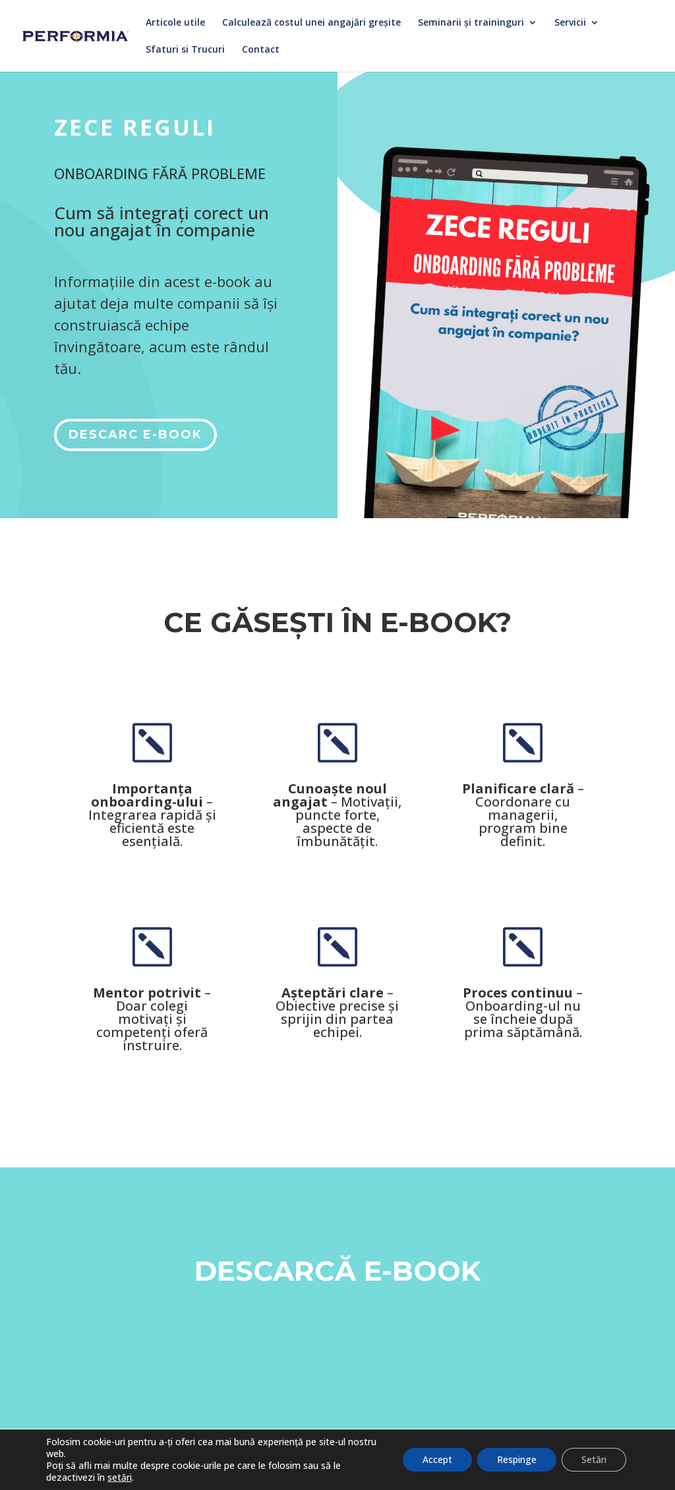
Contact (260, 50)
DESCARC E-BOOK (135, 434)
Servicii (570, 23)
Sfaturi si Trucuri (185, 50)
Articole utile (175, 23)
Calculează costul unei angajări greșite (311, 23)
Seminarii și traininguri (471, 23)
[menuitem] (337, 1455)
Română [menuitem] (345, 1456)
